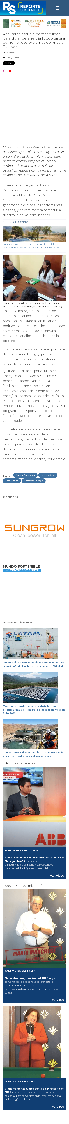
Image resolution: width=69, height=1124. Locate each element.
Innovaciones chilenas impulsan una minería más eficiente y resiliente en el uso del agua (33, 754)
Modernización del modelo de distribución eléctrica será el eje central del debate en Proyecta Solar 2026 (34, 709)
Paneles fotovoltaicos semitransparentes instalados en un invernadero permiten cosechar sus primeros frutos (34, 245)
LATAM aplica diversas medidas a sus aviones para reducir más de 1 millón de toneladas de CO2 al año (34, 664)
